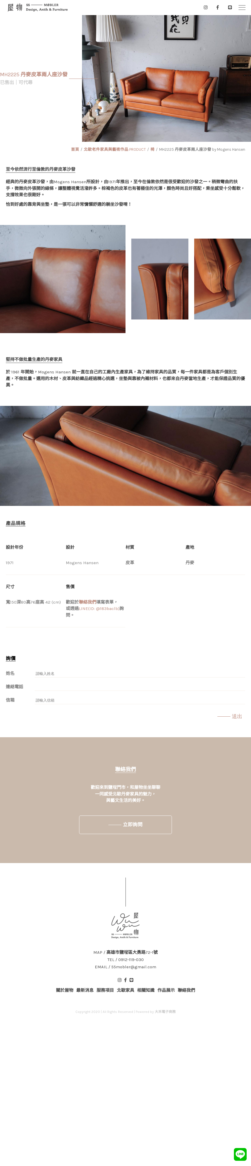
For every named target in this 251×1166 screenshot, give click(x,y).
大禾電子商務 (165, 1012)
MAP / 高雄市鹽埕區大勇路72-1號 (125, 952)
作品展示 (166, 990)
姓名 (10, 673)
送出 (237, 716)
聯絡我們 (87, 602)
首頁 (75, 149)
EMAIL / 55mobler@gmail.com (125, 967)
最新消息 (85, 990)
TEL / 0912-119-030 (126, 960)
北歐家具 (125, 990)
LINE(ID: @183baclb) (99, 608)
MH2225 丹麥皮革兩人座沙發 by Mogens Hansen (202, 149)
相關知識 (145, 990)
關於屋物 (64, 990)
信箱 (10, 700)
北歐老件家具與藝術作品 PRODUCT (115, 149)
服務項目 (105, 990)
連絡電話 (14, 686)
